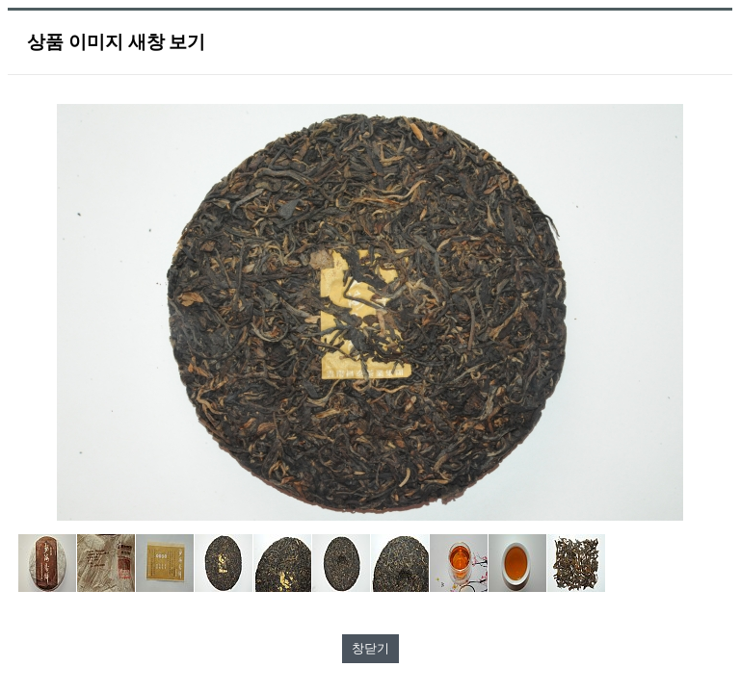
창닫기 (370, 648)
